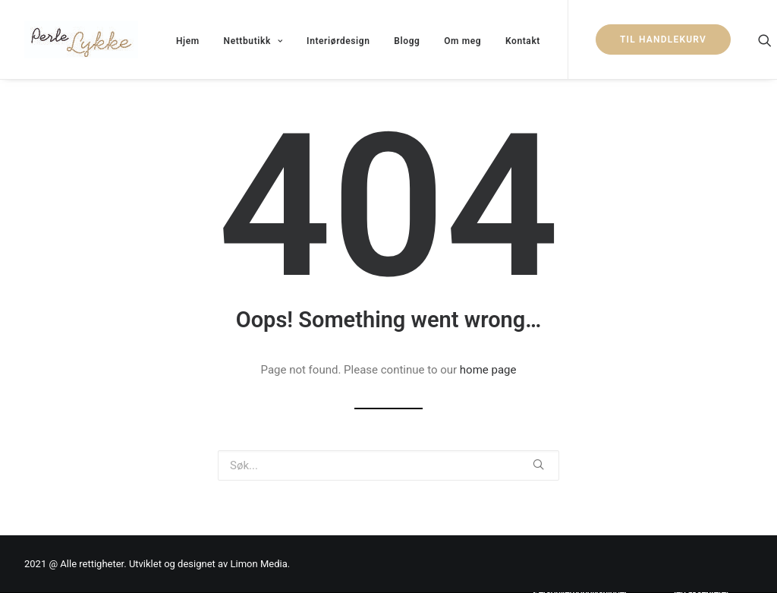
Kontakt (522, 41)
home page (488, 370)
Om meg (462, 41)
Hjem (188, 41)
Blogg (407, 41)
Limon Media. (261, 563)
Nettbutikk (253, 41)
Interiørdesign (338, 41)
